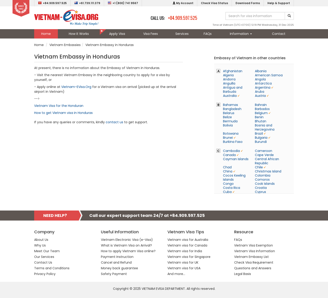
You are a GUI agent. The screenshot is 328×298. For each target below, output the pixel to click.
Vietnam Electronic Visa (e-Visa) (127, 239)
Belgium (261, 113)
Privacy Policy (45, 274)
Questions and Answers (252, 268)
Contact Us (43, 262)
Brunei (228, 137)
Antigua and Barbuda (232, 89)
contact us (114, 122)
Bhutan (260, 121)
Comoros (262, 179)
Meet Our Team (47, 251)
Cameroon (263, 151)
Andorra (229, 79)
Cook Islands (265, 183)
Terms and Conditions (51, 268)
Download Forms (248, 3)
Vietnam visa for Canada (187, 245)
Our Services (44, 256)
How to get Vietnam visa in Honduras (63, 112)
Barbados (262, 109)
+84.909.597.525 (52, 3)
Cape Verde (264, 155)
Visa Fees (150, 33)
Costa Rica (231, 187)
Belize (227, 117)
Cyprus (260, 192)
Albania (260, 71)
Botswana (230, 133)
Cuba (227, 192)
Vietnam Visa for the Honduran (58, 105)
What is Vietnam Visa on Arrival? (126, 245)
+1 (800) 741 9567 (123, 3)
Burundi (261, 141)
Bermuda (230, 121)
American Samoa (269, 75)
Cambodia (231, 151)
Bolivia (228, 125)
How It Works (79, 33)
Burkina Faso (233, 141)
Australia (230, 95)
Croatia (261, 187)
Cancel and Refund (116, 262)
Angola (260, 79)
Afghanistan (232, 71)
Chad (227, 167)
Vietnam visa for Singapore (188, 256)
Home (46, 33)
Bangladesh (232, 109)
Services (182, 33)
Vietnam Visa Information (254, 251)
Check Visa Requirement (253, 262)
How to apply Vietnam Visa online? (128, 251)
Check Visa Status (214, 3)
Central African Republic (267, 161)
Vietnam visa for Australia (187, 239)
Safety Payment (114, 274)
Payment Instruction (117, 256)
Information (241, 33)
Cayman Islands (236, 159)
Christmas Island (268, 171)
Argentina (262, 87)
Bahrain (261, 105)
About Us (41, 239)
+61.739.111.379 (87, 3)
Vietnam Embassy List (251, 256)
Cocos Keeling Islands (234, 177)
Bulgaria (261, 137)
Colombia (262, 175)
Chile (259, 167)
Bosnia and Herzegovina (264, 127)
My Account (183, 3)
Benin (259, 117)
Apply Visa (117, 33)
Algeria (228, 75)
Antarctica (263, 83)
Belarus (228, 113)
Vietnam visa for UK (182, 262)
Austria (260, 95)
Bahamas (230, 105)
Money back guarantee (119, 268)
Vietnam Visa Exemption (253, 245)
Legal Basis (242, 274)
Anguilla (229, 83)
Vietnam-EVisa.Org (76, 87)
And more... (176, 274)
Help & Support (278, 3)
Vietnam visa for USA (183, 268)
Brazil (259, 133)
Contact (278, 33)
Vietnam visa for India (184, 251)
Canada (229, 155)
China (227, 171)
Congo (228, 183)
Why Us (40, 245)
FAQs (208, 33)
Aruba (259, 91)
